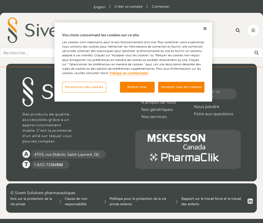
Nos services (154, 116)
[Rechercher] (256, 52)
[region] (133, 62)
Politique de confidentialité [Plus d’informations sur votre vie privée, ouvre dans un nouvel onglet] (128, 73)
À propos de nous (158, 102)
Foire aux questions (213, 113)
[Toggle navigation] (253, 30)
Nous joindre (206, 106)
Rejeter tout (137, 87)
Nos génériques (157, 109)
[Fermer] (205, 28)
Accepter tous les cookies (181, 87)
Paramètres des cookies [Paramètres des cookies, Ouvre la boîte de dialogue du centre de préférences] (84, 87)
